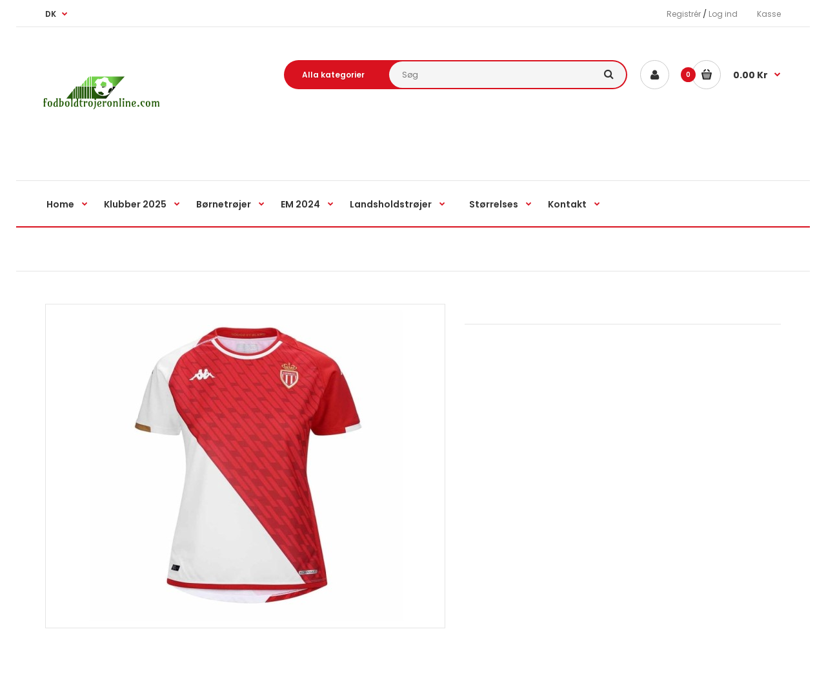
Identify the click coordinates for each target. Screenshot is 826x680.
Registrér (684, 13)
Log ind (723, 13)
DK (50, 13)
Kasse (769, 13)
